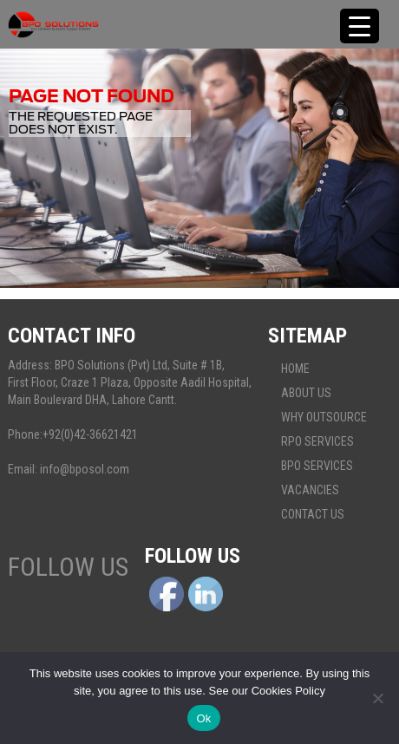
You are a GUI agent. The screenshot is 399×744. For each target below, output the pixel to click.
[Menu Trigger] (359, 26)
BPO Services (317, 466)
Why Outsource (324, 417)
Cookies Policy (288, 690)
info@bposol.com (84, 469)
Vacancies (310, 490)
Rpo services (317, 441)
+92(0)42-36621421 (90, 434)
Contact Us (312, 514)
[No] (377, 698)
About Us (306, 393)
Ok (203, 718)
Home (295, 368)
